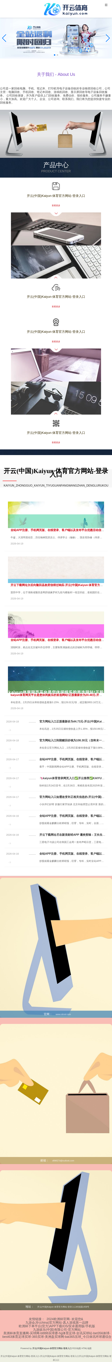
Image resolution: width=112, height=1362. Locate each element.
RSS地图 (76, 1348)
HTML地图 (86, 1348)
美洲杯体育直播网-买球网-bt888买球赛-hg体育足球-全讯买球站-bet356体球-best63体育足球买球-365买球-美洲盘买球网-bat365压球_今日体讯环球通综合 (56, 1334)
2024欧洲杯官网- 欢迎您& (64, 1319)
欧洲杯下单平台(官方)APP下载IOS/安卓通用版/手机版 (57, 1326)
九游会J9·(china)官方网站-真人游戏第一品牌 (56, 1322)
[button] (107, 38)
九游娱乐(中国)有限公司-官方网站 (57, 1329)
